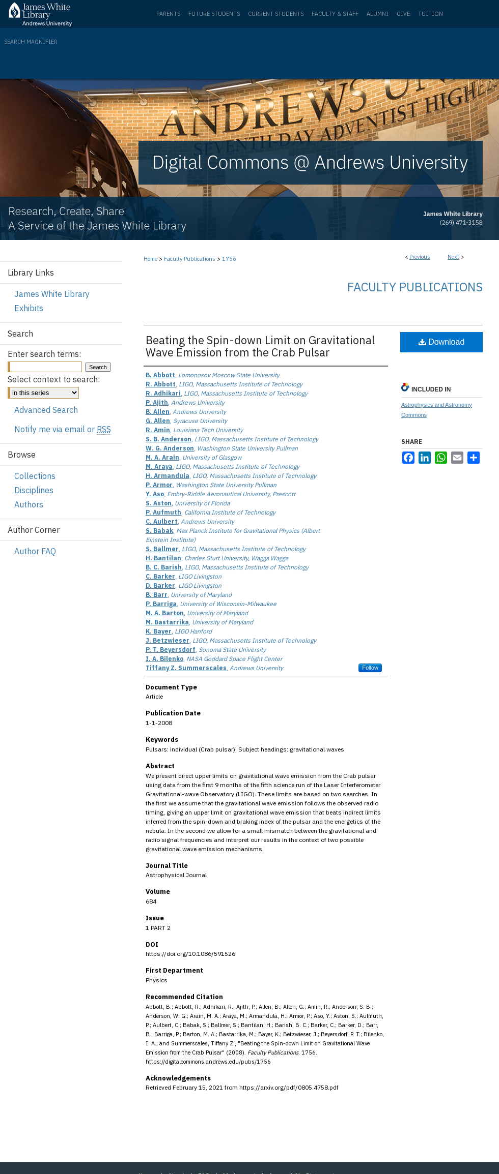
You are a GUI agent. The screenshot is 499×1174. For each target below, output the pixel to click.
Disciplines (33, 490)
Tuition (430, 13)
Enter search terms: (44, 354)
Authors (28, 504)
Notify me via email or (62, 429)
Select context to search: (54, 379)
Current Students (275, 13)
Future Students (214, 13)
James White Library (52, 294)
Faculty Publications (189, 258)
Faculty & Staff (335, 13)
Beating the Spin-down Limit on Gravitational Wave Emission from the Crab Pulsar (260, 346)
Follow (370, 668)
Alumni (378, 13)
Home (150, 258)
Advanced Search (46, 410)
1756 (229, 258)
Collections (35, 476)
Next (453, 256)
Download (442, 342)
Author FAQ (35, 551)
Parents (168, 13)
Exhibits (28, 308)
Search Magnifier (31, 41)
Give (403, 13)
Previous (419, 256)
